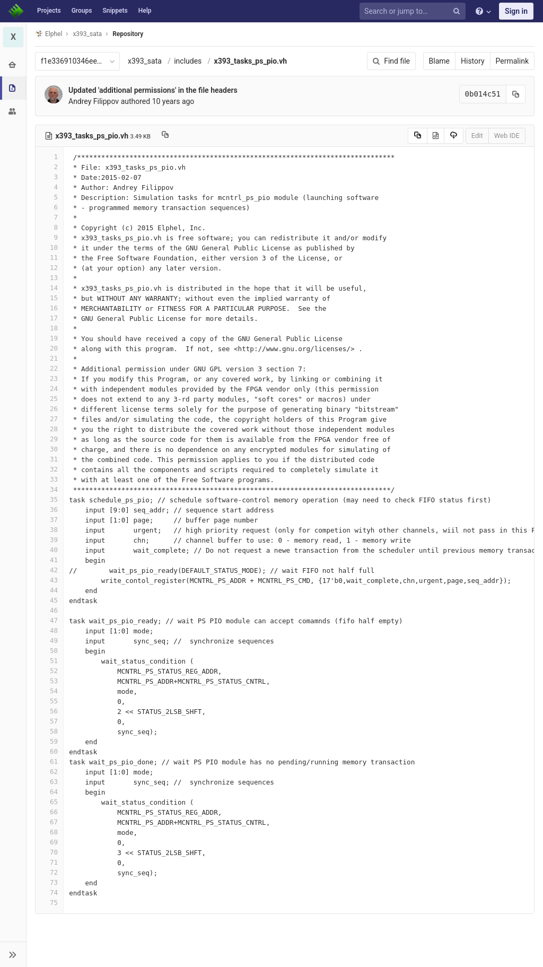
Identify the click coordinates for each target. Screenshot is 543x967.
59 (49, 741)
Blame (439, 61)
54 (49, 691)
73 (49, 882)
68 (49, 832)
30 (49, 449)
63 (49, 782)
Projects (49, 10)
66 (49, 812)
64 (49, 792)
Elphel (48, 34)
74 (49, 892)
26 (49, 409)
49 (49, 640)
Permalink (512, 61)
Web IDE (507, 136)
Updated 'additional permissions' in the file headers (153, 90)
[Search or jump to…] (414, 11)
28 (49, 429)
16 (49, 308)
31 (49, 459)
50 (49, 651)
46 (49, 610)
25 (49, 399)
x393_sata (145, 61)
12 (49, 268)
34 (49, 489)
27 (49, 419)
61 (49, 761)
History (473, 61)
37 (49, 520)
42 (49, 570)
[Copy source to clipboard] (417, 136)
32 (49, 469)
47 (49, 620)
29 (49, 439)
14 (49, 288)
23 (49, 378)
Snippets (114, 10)
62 (49, 772)
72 (49, 872)
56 (49, 711)
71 (49, 862)
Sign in (516, 11)
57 (49, 721)
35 (49, 499)
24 (49, 389)
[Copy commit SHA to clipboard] (516, 94)
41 (49, 560)
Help (145, 10)
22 (49, 368)
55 (49, 701)
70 (49, 852)
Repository (127, 34)
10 (49, 247)
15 (49, 298)
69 (49, 842)
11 (49, 258)
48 (49, 630)
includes (188, 61)
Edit (477, 136)
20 (49, 348)
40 (49, 550)
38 (49, 530)
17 (49, 318)
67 (49, 822)
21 (49, 358)
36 (49, 509)
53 (49, 681)
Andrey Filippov (93, 101)
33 (49, 479)
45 (49, 600)
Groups (82, 10)
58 (49, 731)
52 (49, 671)
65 (49, 802)
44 (49, 590)
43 (49, 580)
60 (49, 751)
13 (49, 278)
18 (49, 328)
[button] (13, 954)
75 (49, 903)
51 (49, 661)
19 (49, 338)
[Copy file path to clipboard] (165, 135)
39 (49, 540)
